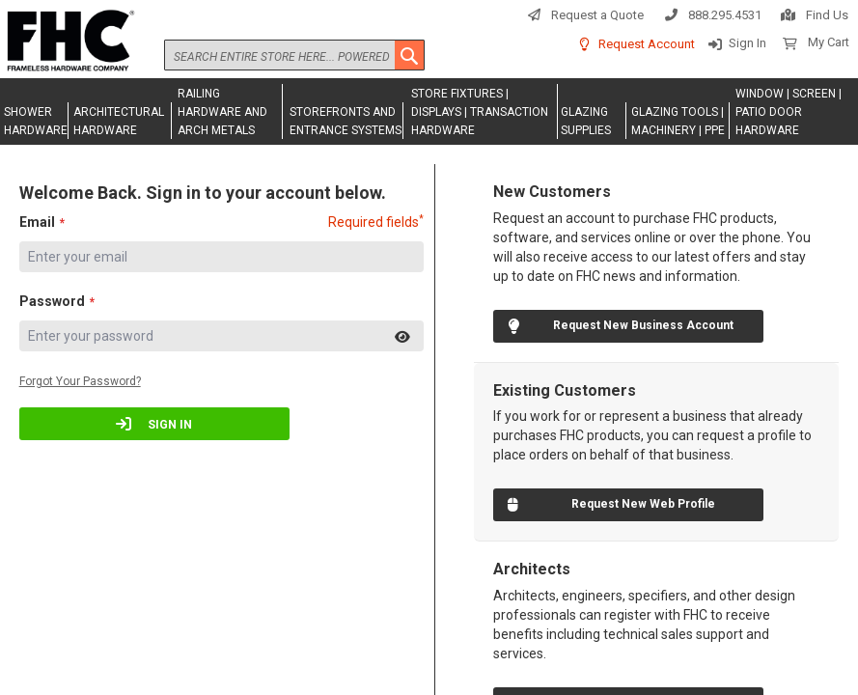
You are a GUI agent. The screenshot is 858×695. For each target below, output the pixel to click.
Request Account (646, 44)
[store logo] (67, 41)
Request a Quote (597, 15)
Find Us (827, 15)
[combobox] (294, 55)
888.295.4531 (724, 15)
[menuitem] (34, 120)
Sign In (747, 43)
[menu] (429, 111)
